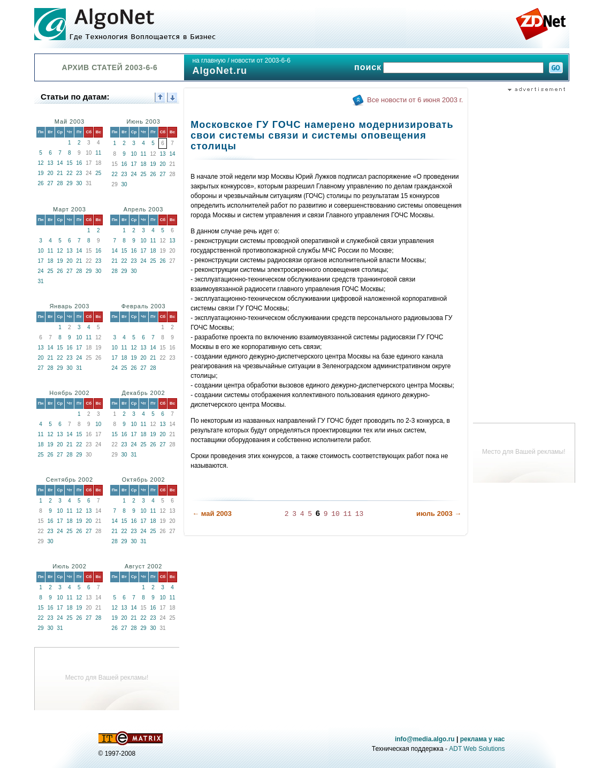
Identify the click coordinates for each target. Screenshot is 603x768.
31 (40, 281)
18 (144, 164)
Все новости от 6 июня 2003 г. (415, 100)
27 (50, 183)
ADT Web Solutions (477, 748)
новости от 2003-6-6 (261, 60)
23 (79, 173)
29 (69, 183)
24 (134, 174)
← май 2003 (212, 514)
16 (79, 163)
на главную (208, 60)
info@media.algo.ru (425, 739)
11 (98, 153)
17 (134, 164)
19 (40, 173)
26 (40, 183)
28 (60, 183)
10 (134, 154)
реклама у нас (482, 739)
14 (60, 163)
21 (60, 173)
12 (40, 163)
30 (79, 183)
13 (50, 163)
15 (69, 163)
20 (50, 173)
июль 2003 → (438, 514)
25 (98, 173)
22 (69, 173)
